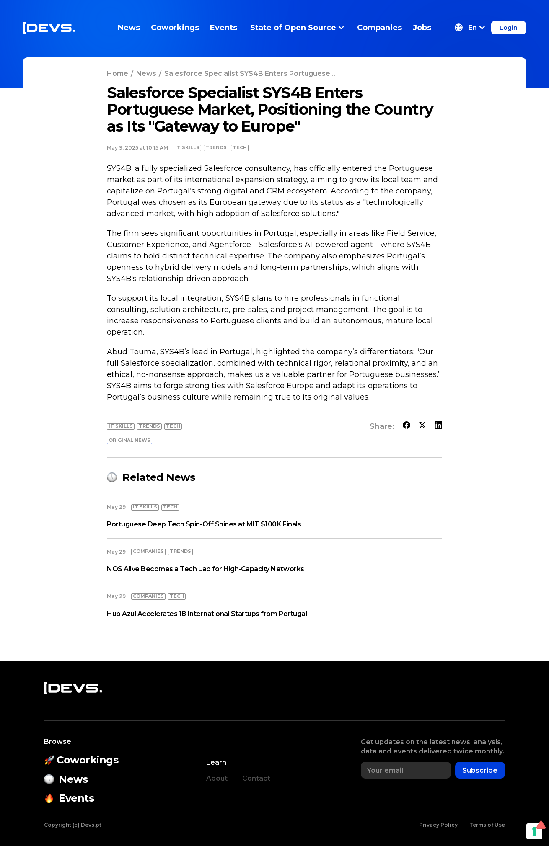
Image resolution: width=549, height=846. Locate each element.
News (129, 27)
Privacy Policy (438, 825)
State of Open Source (297, 27)
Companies (379, 27)
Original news (129, 440)
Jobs (422, 27)
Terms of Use (487, 825)
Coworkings (175, 27)
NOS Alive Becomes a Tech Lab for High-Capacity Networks (205, 569)
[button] (470, 27)
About (217, 778)
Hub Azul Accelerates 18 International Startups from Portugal (207, 614)
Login (509, 27)
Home (117, 73)
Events (223, 27)
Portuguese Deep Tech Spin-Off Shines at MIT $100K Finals (204, 524)
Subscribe (479, 770)
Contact (256, 778)
